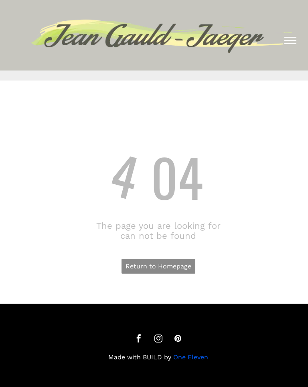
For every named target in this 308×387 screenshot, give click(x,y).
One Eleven (190, 357)
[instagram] (158, 340)
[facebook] (139, 340)
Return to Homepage (158, 266)
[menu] (290, 40)
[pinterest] (178, 340)
